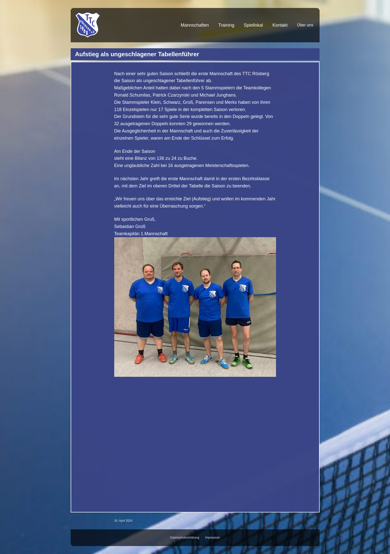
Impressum (212, 537)
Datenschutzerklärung (184, 537)
